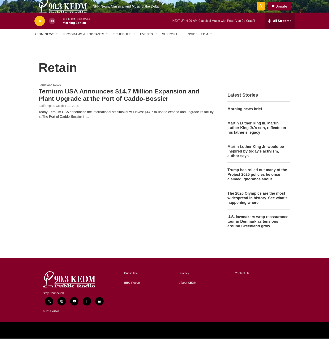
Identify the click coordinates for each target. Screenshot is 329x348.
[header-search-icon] (262, 11)
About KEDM (187, 292)
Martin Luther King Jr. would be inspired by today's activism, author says (255, 160)
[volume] (52, 30)
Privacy (184, 282)
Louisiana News (50, 94)
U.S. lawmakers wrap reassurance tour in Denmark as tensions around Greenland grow (257, 231)
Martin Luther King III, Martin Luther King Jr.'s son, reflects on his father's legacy (256, 137)
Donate (283, 11)
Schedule (122, 43)
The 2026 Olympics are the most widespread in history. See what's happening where (257, 207)
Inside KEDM (197, 43)
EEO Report (132, 292)
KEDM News (44, 43)
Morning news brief (244, 118)
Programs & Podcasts (83, 43)
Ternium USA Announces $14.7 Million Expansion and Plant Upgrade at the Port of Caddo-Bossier (119, 104)
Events (146, 43)
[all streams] (280, 30)
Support (170, 43)
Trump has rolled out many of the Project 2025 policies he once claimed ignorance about (257, 184)
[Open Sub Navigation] (57, 43)
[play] (39, 30)
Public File (131, 282)
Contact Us (242, 282)
